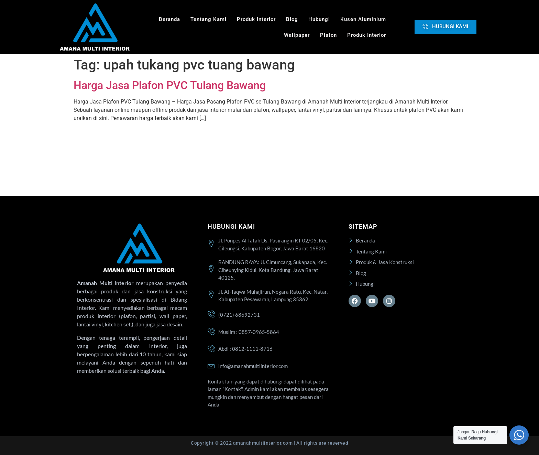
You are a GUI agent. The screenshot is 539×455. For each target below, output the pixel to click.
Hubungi (319, 19)
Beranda (169, 19)
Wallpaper (297, 35)
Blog (292, 19)
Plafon (328, 35)
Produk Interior (256, 19)
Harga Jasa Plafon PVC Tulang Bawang (170, 85)
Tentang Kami (208, 19)
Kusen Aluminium (363, 19)
